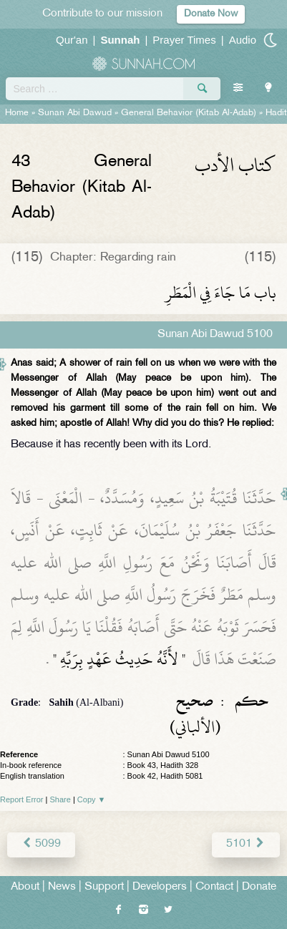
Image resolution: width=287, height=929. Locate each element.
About (25, 887)
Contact (214, 887)
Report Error (22, 799)
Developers (159, 887)
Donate (259, 887)
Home (17, 113)
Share (60, 799)
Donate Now (211, 14)
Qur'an (72, 40)
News (62, 887)
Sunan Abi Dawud (75, 113)
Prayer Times (183, 40)
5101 (246, 844)
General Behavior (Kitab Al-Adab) (188, 113)
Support (104, 887)
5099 (41, 844)
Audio (242, 40)
